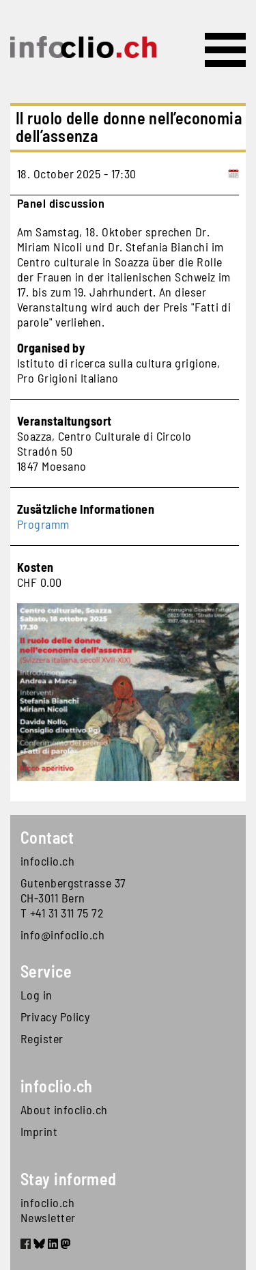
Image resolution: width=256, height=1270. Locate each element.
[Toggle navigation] (225, 50)
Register (41, 1038)
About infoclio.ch (64, 1109)
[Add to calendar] (233, 173)
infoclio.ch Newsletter (48, 1210)
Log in (36, 994)
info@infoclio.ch (62, 934)
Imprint (38, 1131)
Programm (43, 524)
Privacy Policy (54, 1016)
